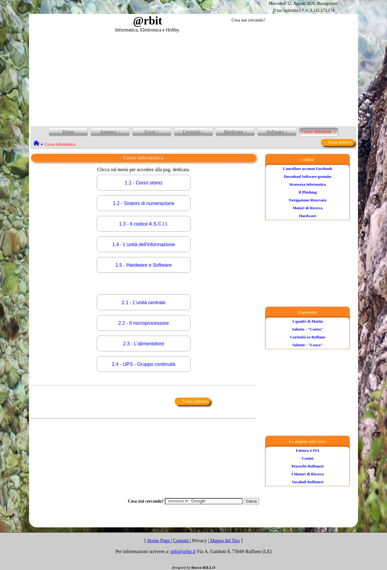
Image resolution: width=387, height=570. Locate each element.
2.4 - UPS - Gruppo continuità (143, 364)
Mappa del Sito (224, 540)
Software (275, 131)
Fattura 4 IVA (307, 450)
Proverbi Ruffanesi (308, 466)
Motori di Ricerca (308, 208)
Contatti (181, 540)
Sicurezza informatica (307, 184)
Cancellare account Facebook (307, 168)
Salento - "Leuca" (307, 345)
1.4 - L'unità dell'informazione (143, 244)
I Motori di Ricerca (307, 474)
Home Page (159, 540)
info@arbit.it (183, 551)
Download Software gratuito (307, 176)
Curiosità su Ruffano (307, 337)
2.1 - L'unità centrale (143, 302)
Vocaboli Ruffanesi (308, 482)
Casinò (307, 458)
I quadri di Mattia (307, 321)
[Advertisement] (193, 78)
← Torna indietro (337, 142)
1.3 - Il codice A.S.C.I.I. (143, 223)
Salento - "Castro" (307, 329)
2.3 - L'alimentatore (143, 343)
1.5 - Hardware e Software (143, 265)
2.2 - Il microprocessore (143, 323)
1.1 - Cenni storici (144, 182)
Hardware (307, 215)
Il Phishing (307, 192)
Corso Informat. (316, 131)
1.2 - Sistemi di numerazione (143, 203)
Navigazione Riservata (308, 200)
